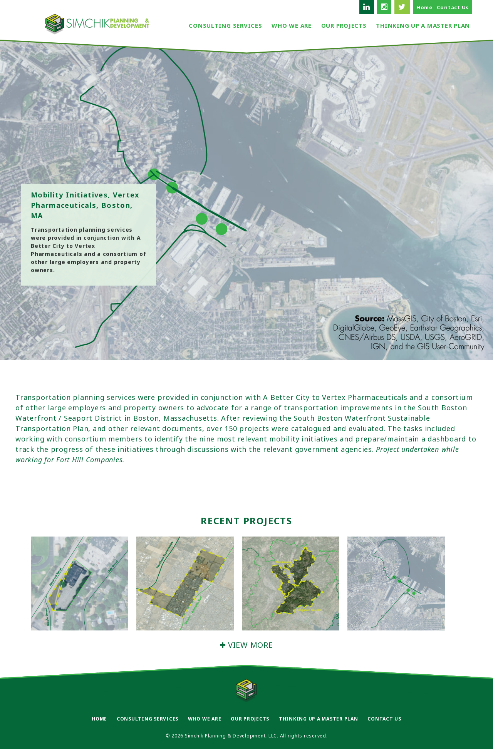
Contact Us (453, 7)
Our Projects (344, 25)
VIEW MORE (246, 645)
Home (424, 7)
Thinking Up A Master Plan (423, 25)
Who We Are (292, 25)
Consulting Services (225, 25)
